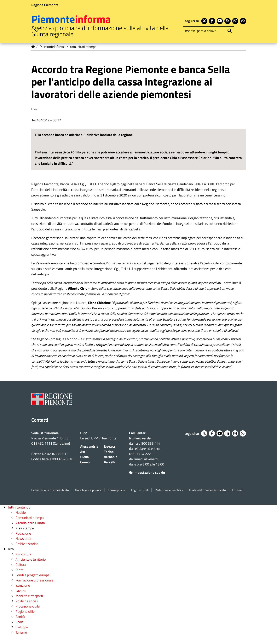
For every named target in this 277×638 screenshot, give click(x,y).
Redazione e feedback (169, 490)
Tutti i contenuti (19, 507)
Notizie (20, 512)
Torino (109, 451)
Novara (109, 446)
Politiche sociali (26, 601)
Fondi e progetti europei (32, 575)
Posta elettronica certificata (207, 490)
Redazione (23, 533)
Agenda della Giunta (30, 522)
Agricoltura (23, 554)
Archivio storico (26, 543)
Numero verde (140, 438)
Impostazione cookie (147, 472)
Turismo (21, 632)
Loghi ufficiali (140, 490)
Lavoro (20, 590)
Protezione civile (27, 606)
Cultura (20, 564)
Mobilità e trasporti (29, 595)
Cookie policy (116, 490)
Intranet (237, 490)
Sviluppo (21, 627)
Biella (84, 456)
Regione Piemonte (44, 5)
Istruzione (22, 585)
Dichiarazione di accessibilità (50, 490)
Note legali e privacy (88, 490)
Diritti (19, 569)
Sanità (20, 616)
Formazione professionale (34, 580)
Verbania (110, 456)
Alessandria (89, 446)
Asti (83, 451)
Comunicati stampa (29, 517)
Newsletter (23, 538)
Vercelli (109, 462)
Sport (19, 621)
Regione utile (25, 611)
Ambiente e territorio (30, 559)
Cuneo (85, 462)
